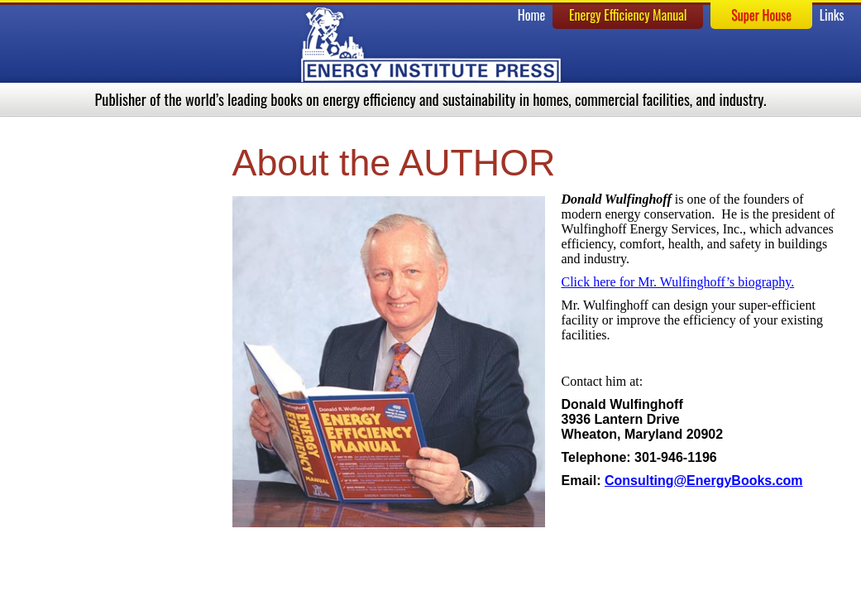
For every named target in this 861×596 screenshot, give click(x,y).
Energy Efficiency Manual (628, 15)
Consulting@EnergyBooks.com (704, 480)
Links (832, 15)
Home (531, 15)
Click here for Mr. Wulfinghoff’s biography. (678, 282)
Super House (761, 15)
